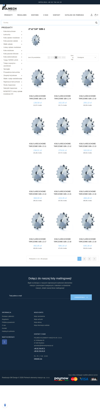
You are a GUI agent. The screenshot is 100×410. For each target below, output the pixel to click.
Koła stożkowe (8, 77)
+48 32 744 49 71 (39, 373)
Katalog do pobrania (8, 356)
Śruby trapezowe (9, 111)
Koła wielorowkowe (10, 83)
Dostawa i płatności (8, 341)
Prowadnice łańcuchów (11, 98)
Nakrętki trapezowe (10, 114)
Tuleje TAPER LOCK (10, 86)
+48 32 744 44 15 (39, 376)
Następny (94, 285)
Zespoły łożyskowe (10, 101)
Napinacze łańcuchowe (11, 108)
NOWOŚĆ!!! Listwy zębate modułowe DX (12, 119)
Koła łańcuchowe (9, 57)
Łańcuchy (6, 61)
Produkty (7, 54)
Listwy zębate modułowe (12, 73)
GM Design (14, 402)
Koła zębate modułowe (11, 64)
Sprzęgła (6, 95)
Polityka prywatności (8, 347)
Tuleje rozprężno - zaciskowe (9, 91)
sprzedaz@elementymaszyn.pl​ (43, 370)
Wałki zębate (8, 70)
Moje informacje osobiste (42, 350)
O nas (4, 350)
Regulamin (5, 344)
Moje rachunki (38, 344)
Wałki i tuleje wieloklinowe (12, 105)
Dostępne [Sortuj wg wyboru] (86, 84)
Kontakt (4, 353)
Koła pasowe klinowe (10, 80)
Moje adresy (38, 347)
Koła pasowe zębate (10, 67)
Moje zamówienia (39, 341)
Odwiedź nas (38, 383)
